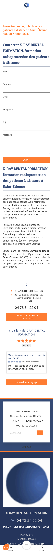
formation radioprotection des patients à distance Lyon (26, 200)
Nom (5, 71)
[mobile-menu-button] (27, 545)
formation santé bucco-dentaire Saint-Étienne (23, 239)
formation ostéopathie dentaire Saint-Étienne (21, 242)
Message (7, 134)
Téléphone (8, 109)
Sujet (5, 122)
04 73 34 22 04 (26, 307)
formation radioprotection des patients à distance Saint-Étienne (25, 214)
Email (5, 96)
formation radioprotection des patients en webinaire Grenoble (23, 210)
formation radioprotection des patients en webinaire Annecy (25, 205)
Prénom (7, 84)
